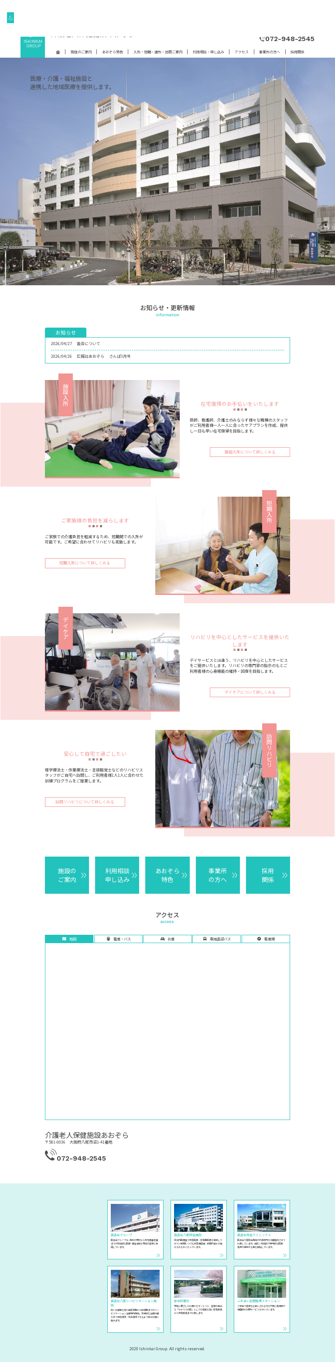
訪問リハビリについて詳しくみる (84, 802)
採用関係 (297, 51)
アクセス (242, 51)
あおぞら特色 (112, 51)
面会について (88, 343)
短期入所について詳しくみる (84, 563)
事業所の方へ (269, 51)
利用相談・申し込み (208, 51)
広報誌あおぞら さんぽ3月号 (104, 356)
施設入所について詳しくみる (250, 452)
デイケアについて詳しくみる (250, 692)
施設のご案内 (81, 51)
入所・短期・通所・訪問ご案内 (157, 51)
